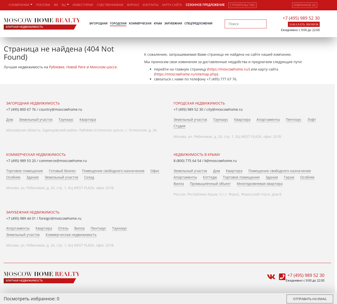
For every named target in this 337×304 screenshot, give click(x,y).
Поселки (43, 5)
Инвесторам (83, 5)
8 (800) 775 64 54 (187, 160)
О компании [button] (20, 5)
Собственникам (110, 5)
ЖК (56, 5)
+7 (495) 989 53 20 (21, 160)
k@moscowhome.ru (220, 160)
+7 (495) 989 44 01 (21, 218)
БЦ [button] (65, 5)
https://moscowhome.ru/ (228, 69)
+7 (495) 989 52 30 (301, 18)
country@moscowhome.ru (60, 109)
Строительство (242, 5)
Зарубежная (173, 23)
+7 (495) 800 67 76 (21, 109)
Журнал (133, 5)
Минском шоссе (103, 67)
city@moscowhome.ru (224, 109)
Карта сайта (172, 5)
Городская (118, 23)
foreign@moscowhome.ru (60, 218)
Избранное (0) (305, 5)
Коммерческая (140, 23)
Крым (158, 23)
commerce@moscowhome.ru (63, 160)
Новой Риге (76, 67)
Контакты (151, 5)
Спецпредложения (198, 23)
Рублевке (56, 67)
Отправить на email (310, 299)
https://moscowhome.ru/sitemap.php (186, 74)
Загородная (98, 23)
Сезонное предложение (205, 5)
